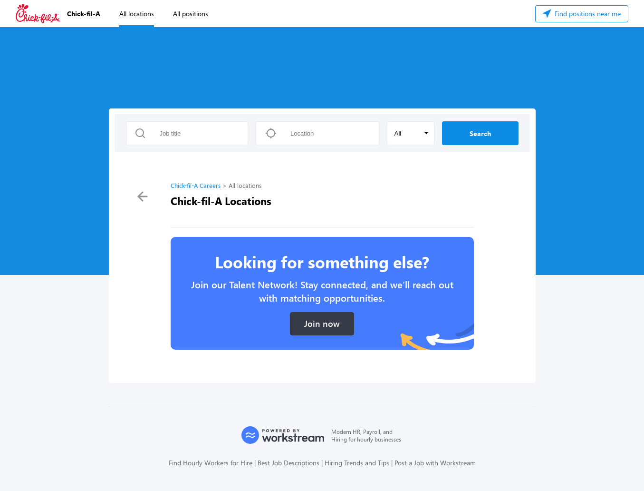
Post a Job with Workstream (435, 462)
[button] (410, 133)
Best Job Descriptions (288, 462)
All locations (136, 13)
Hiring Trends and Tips (357, 462)
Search (480, 133)
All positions (190, 13)
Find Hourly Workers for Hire (210, 462)
